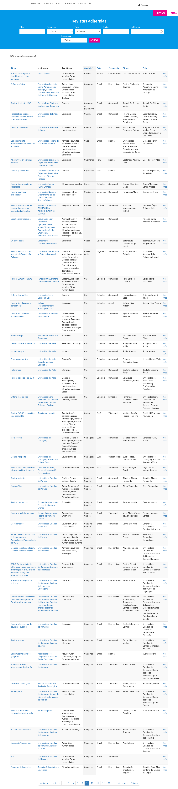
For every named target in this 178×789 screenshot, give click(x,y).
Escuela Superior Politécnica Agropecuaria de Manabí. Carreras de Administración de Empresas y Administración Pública (48, 227)
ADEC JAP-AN (44, 73)
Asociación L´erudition (47, 413)
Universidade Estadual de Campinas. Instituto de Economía (47, 732)
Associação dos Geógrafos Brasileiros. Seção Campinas (47, 656)
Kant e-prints (16, 691)
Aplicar (94, 40)
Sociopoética (16, 486)
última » (134, 783)
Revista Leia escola (19, 502)
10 (92, 783)
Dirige (125, 68)
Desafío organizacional (21, 219)
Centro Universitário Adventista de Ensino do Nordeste (48, 92)
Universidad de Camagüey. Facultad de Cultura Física (48, 459)
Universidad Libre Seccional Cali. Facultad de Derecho (48, 400)
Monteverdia (16, 438)
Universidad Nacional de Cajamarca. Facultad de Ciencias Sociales (48, 163)
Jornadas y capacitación (78, 3)
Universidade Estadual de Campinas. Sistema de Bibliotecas (48, 567)
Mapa (174, 13)
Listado (161, 13)
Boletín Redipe (17, 335)
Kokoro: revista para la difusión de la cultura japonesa (20, 76)
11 (98, 783)
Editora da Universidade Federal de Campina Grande (48, 505)
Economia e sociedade (21, 729)
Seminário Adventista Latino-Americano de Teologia (47, 87)
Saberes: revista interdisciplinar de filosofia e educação (23, 144)
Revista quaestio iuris (20, 170)
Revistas (35, 3)
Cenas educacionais (19, 127)
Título (21, 27)
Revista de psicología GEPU (22, 378)
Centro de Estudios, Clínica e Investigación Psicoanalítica (47, 470)
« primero (44, 783)
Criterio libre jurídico (19, 295)
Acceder (143, 5)
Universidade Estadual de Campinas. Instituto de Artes (47, 643)
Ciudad (106, 27)
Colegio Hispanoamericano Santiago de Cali (46, 306)
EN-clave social (17, 241)
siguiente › (123, 783)
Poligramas (16, 370)
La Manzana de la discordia (23, 343)
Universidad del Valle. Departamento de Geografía (47, 362)
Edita (145, 68)
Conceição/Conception (21, 743)
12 (103, 783)
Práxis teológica (18, 84)
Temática (51, 27)
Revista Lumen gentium (21, 279)
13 (109, 783)
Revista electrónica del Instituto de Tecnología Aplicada (21, 254)
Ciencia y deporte (18, 457)
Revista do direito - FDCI (21, 103)
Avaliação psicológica (20, 683)
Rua (12, 756)
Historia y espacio (18, 351)
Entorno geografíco (19, 359)
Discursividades (17, 524)
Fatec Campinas (45, 710)
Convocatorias (52, 3)
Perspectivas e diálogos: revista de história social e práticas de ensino (22, 117)
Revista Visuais (17, 640)
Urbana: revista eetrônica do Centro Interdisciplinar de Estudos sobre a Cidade (23, 599)
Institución (135, 27)
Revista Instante (18, 478)
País (77, 27)
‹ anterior (56, 783)
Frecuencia (66, 36)
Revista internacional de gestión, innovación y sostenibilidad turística (21, 208)
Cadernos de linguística (21, 767)
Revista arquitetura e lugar (22, 513)
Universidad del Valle (47, 343)
